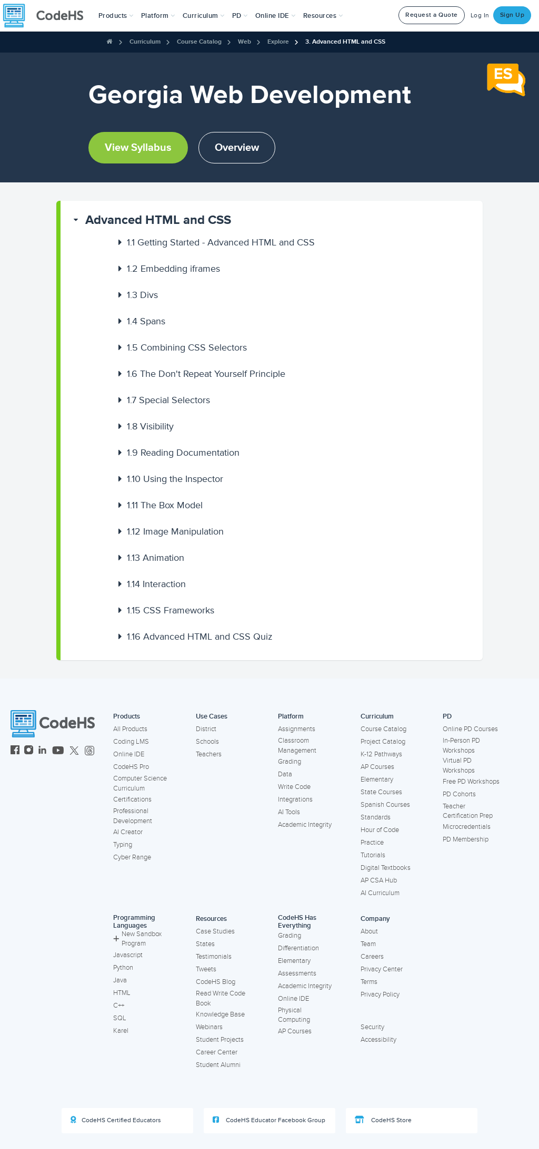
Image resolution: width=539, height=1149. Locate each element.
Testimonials (214, 956)
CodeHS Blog (215, 982)
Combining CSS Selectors (187, 347)
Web (244, 42)
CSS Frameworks (170, 610)
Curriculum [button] (204, 16)
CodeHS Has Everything (297, 921)
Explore (278, 42)
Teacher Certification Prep (468, 811)
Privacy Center (382, 969)
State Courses (381, 792)
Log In (480, 15)
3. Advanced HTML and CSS (345, 42)
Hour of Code (380, 830)
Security (372, 1027)
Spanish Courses (385, 805)
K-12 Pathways (381, 754)
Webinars (209, 1027)
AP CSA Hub (379, 880)
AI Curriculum (380, 893)
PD (447, 716)
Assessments (297, 973)
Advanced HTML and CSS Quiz (200, 636)
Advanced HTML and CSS (158, 220)
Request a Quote (431, 15)
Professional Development (132, 816)
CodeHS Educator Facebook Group (269, 1120)
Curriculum (145, 42)
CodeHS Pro (131, 767)
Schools (207, 741)
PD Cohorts (459, 794)
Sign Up (512, 15)
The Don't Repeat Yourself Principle (206, 373)
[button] (116, 16)
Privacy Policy (380, 994)
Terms (369, 982)
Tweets (206, 969)
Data (285, 774)
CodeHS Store (383, 1120)
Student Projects (220, 1039)
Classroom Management (297, 745)
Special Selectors (168, 400)
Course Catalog (199, 42)
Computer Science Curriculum (140, 783)
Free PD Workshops (471, 781)
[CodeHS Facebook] (15, 751)
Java (120, 980)
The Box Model (165, 505)
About (369, 931)
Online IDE (128, 754)
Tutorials (373, 855)
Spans (146, 321)
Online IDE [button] (275, 16)
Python (123, 967)
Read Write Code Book (220, 998)
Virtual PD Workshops (459, 765)
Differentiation (298, 948)
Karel (120, 1031)
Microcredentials (467, 827)
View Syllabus (138, 147)
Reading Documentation (183, 452)
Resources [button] (323, 16)
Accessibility (378, 1039)
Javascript (128, 955)
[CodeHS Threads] (89, 751)
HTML (122, 993)
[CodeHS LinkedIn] (42, 751)
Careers (372, 956)
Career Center (216, 1052)
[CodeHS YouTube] (58, 751)
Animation (155, 557)
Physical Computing (294, 1015)
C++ (118, 1005)
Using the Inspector (175, 479)
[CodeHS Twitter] (74, 751)
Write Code (294, 787)
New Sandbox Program (137, 939)
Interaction (156, 584)
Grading (289, 761)
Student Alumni (218, 1065)
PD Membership (465, 839)
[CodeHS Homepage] (47, 16)
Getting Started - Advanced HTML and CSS (221, 242)
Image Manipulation (175, 531)
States (205, 944)
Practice (372, 842)
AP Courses (377, 767)
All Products (130, 729)
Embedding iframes (173, 268)
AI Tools (289, 812)
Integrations (295, 799)
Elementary (377, 779)
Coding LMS (131, 741)
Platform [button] (158, 16)
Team (368, 944)
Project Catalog (383, 741)
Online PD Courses (470, 729)
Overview (237, 147)
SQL (119, 1018)
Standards (376, 817)
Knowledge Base (220, 1014)
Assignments (296, 729)
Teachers (209, 754)
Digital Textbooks (386, 868)
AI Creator (128, 832)
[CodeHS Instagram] (28, 751)
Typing (122, 844)
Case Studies (215, 931)
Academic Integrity (305, 824)
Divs (142, 295)
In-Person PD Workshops (461, 745)
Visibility (150, 426)
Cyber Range (132, 857)
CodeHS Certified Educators (116, 1120)
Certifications (132, 799)
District (206, 729)
